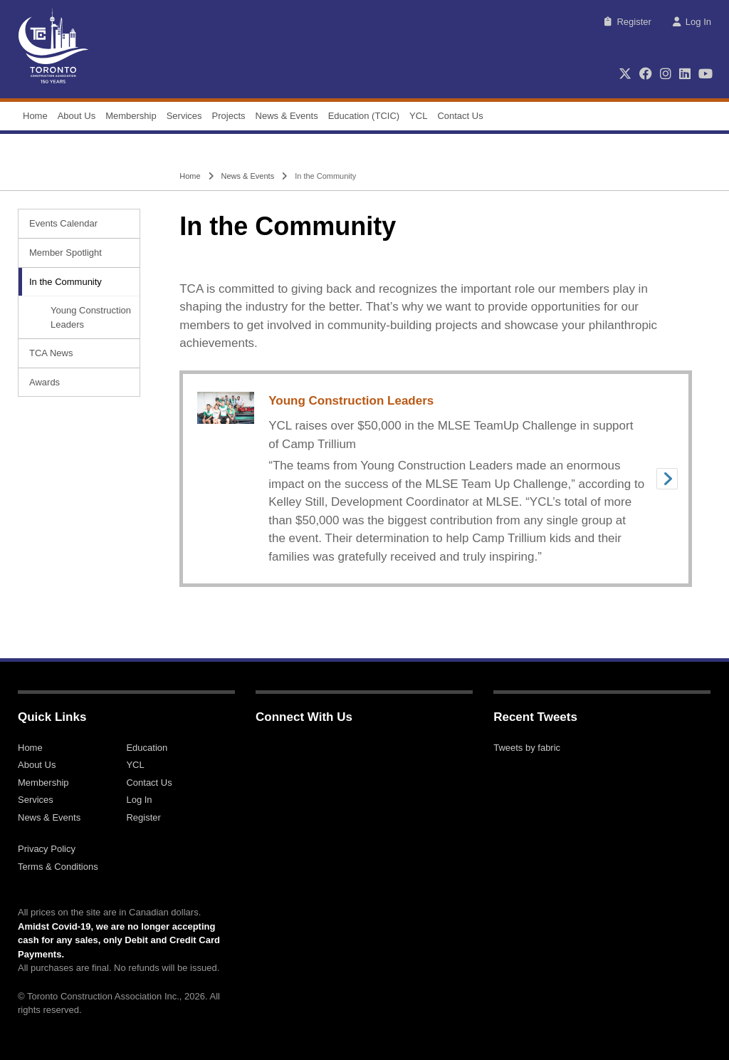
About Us (76, 115)
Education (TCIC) (363, 115)
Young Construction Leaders (91, 317)
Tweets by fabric (526, 747)
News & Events (287, 115)
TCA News (51, 353)
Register (627, 21)
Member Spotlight (65, 252)
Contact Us (460, 115)
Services (184, 115)
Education (146, 747)
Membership (131, 115)
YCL (418, 115)
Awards (44, 382)
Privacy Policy (46, 848)
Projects (229, 115)
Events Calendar (63, 223)
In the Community (65, 281)
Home (35, 115)
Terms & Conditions (58, 866)
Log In (692, 21)
